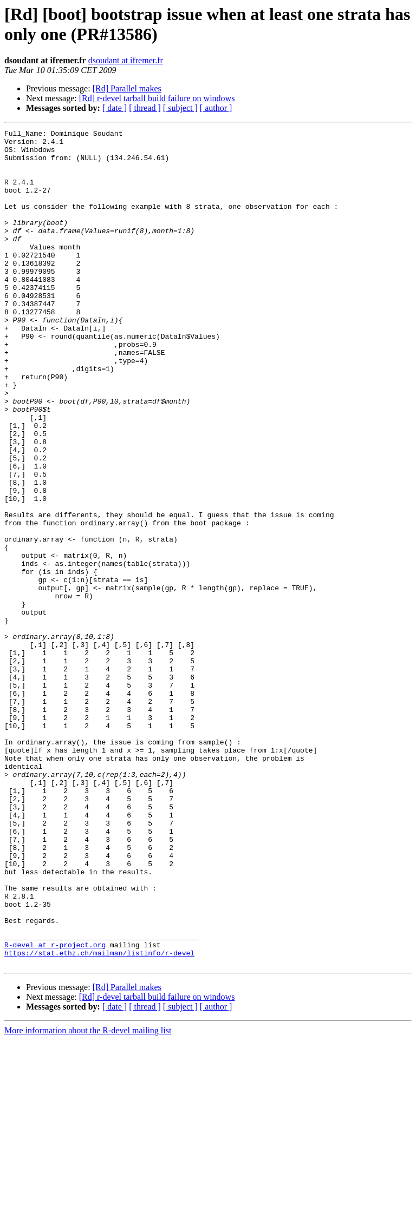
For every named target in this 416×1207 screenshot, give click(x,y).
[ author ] (216, 108)
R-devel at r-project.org (55, 1108)
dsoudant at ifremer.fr (125, 60)
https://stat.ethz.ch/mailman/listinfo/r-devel (99, 1118)
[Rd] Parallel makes (127, 88)
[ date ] (114, 108)
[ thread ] (145, 108)
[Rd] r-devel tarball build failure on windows (157, 98)
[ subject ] (180, 108)
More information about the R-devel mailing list (87, 1197)
